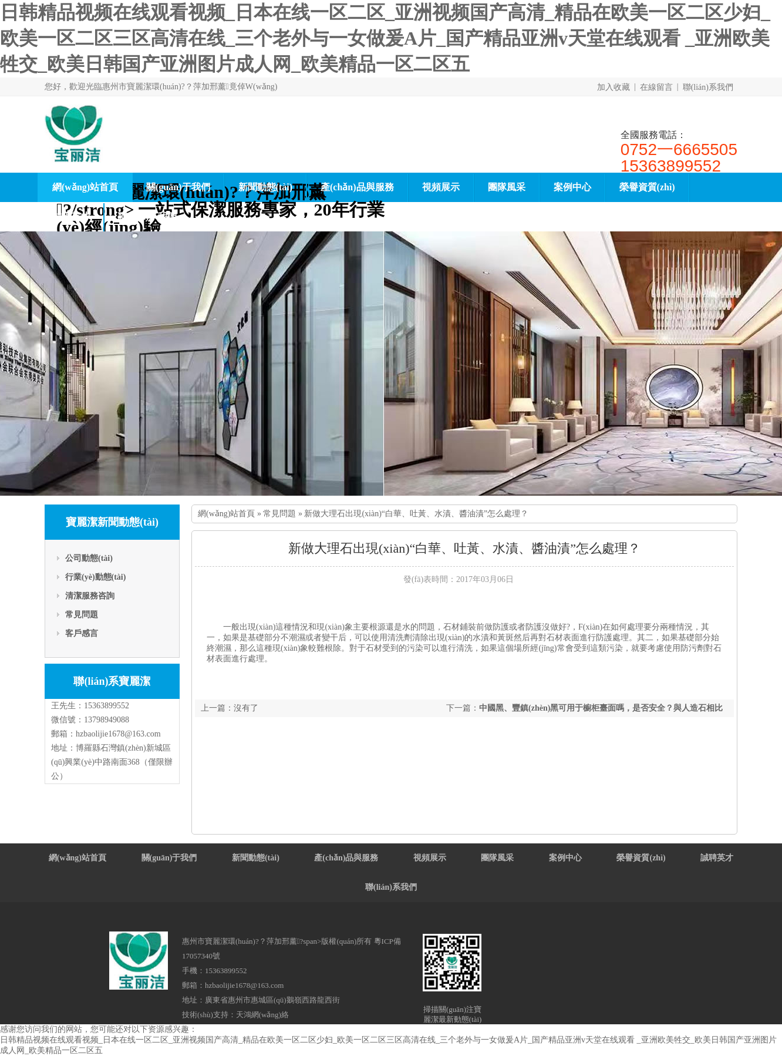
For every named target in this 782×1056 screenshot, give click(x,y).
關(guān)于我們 (178, 187)
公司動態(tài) (89, 558)
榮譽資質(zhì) (647, 187)
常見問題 (81, 614)
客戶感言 (81, 633)
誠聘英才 (71, 216)
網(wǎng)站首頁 (85, 187)
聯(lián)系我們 (708, 87)
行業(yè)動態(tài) (95, 577)
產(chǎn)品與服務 (357, 187)
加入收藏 (613, 87)
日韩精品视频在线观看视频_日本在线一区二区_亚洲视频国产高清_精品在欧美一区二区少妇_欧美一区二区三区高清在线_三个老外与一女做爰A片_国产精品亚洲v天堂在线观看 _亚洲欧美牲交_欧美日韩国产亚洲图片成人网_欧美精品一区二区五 (385, 38)
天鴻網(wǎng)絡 (262, 1014)
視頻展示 (441, 187)
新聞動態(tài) (265, 187)
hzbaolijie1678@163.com (118, 733)
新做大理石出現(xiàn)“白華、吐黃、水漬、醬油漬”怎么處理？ (416, 513)
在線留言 (656, 87)
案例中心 (572, 187)
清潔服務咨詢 (89, 595)
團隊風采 (506, 187)
